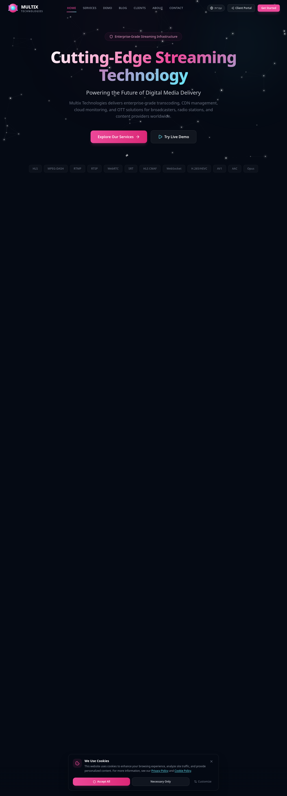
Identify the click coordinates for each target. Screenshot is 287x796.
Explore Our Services (119, 136)
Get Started (268, 8)
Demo (107, 8)
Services (89, 8)
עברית (216, 8)
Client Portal (241, 8)
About (157, 8)
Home (71, 9)
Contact (176, 8)
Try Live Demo (173, 136)
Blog (123, 8)
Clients (140, 8)
